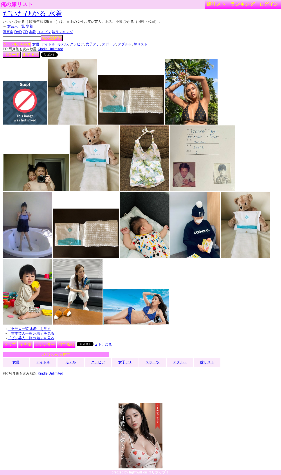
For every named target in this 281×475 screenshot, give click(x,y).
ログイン (269, 4)
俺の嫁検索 (52, 38)
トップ (10, 344)
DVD (18, 32)
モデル (62, 44)
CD (25, 32)
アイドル (48, 44)
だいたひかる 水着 (32, 13)
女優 (35, 44)
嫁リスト (216, 4)
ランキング (243, 4)
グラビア (77, 44)
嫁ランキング (62, 32)
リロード (12, 54)
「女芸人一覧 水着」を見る (29, 329)
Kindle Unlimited (50, 49)
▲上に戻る (103, 344)
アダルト (125, 44)
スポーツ (109, 44)
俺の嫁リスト (17, 4)
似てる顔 (31, 54)
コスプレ (44, 32)
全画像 (25, 344)
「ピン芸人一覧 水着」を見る (31, 338)
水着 (32, 32)
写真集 (8, 32)
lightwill (135, 472)
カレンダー (45, 344)
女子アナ (93, 44)
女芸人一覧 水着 (20, 26)
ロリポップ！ (158, 472)
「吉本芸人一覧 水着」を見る (31, 333)
